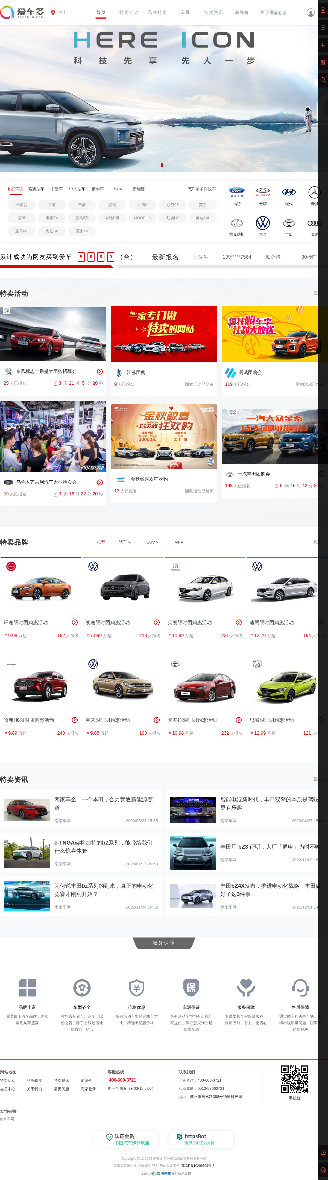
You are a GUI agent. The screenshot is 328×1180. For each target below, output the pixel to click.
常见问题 (61, 1089)
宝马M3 (21, 231)
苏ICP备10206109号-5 (197, 1166)
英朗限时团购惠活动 (205, 622)
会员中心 (7, 1089)
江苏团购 (129, 373)
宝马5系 (82, 218)
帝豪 (82, 205)
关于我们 (34, 1089)
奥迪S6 (52, 231)
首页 (101, 12)
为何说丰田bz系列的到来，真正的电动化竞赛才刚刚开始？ (103, 890)
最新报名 (165, 257)
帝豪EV (52, 218)
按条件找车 (202, 189)
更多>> (82, 231)
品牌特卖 (157, 12)
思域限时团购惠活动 (287, 720)
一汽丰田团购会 (247, 474)
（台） (127, 256)
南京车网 (7, 1119)
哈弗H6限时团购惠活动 (41, 720)
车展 (186, 12)
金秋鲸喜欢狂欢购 (141, 479)
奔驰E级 (112, 218)
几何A (142, 205)
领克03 (173, 205)
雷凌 (52, 205)
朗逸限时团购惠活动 (123, 622)
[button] (162, 165)
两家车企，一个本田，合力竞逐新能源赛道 (103, 803)
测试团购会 (243, 373)
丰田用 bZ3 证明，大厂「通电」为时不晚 (270, 847)
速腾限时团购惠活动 (287, 622)
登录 (316, 12)
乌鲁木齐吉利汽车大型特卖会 (40, 482)
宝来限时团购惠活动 (123, 720)
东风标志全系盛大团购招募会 (40, 372)
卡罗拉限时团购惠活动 (205, 720)
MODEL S (142, 218)
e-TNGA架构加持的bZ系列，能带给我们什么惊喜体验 (103, 847)
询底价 (242, 12)
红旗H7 (172, 218)
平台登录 (278, 13)
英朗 (203, 205)
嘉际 (22, 218)
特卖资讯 (214, 12)
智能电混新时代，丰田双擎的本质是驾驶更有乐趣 (269, 803)
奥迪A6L (203, 218)
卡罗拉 (22, 205)
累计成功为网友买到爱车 (36, 256)
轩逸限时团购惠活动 (41, 622)
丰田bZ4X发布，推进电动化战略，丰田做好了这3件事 (270, 890)
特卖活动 (129, 12)
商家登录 (88, 1089)
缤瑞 (112, 205)
